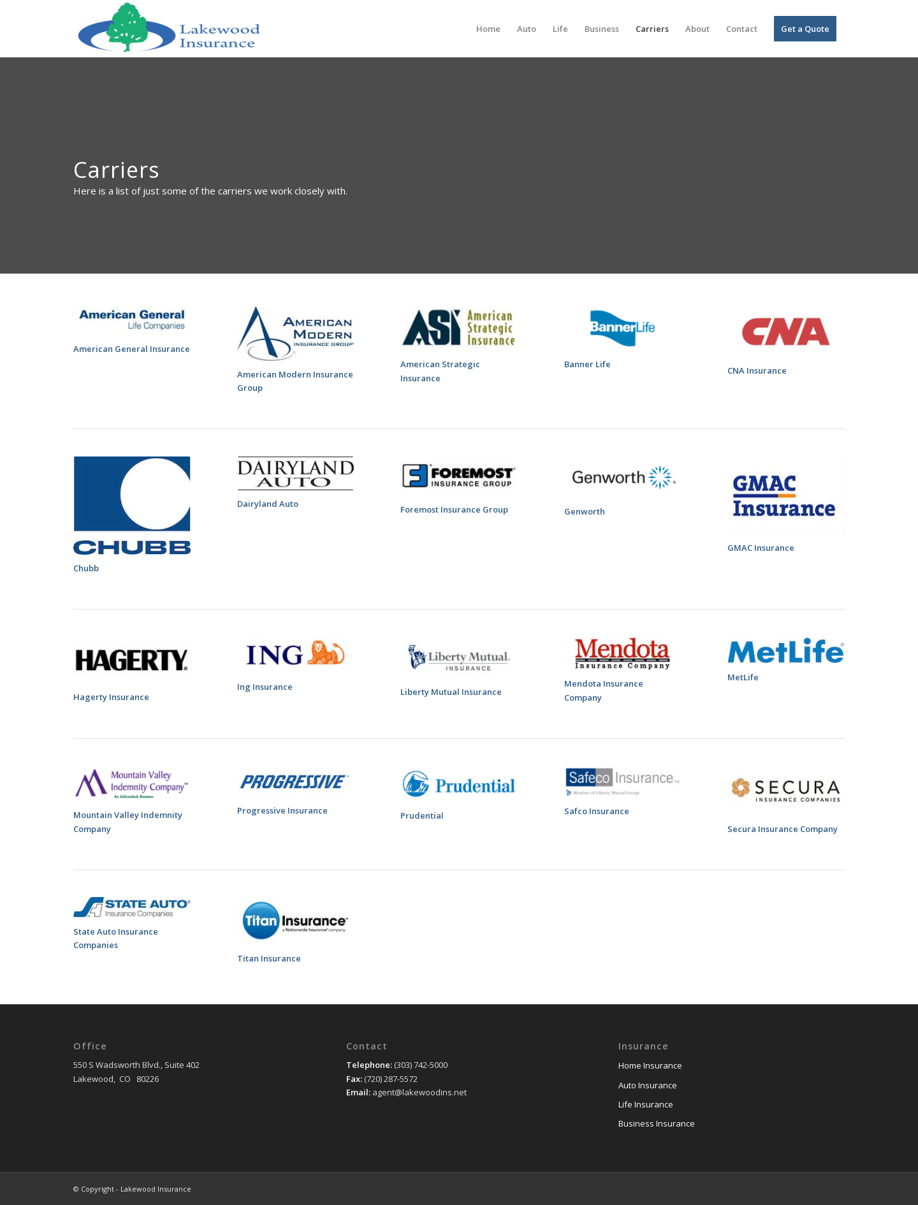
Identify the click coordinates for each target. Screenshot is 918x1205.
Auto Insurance (647, 1085)
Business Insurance (656, 1123)
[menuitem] (488, 28)
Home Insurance (650, 1065)
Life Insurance (645, 1104)
